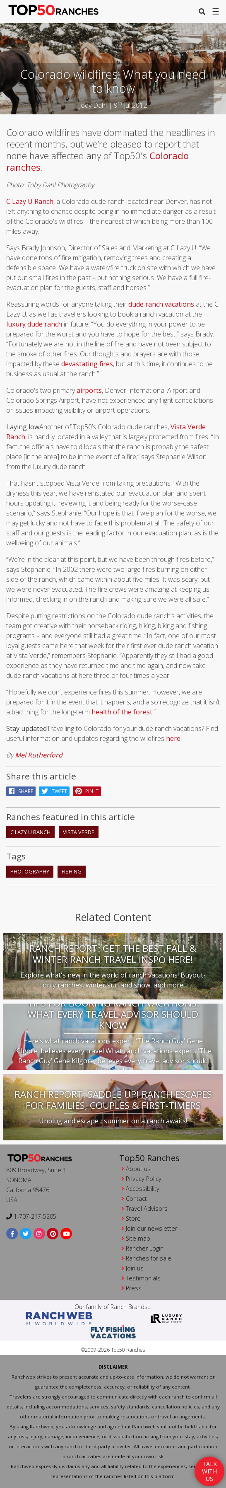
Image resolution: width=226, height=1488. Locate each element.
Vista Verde (78, 832)
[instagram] (40, 1233)
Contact (136, 1198)
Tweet (54, 791)
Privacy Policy (143, 1179)
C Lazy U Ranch (29, 201)
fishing (72, 871)
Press (134, 1288)
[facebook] (12, 1233)
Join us (135, 1268)
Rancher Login (144, 1248)
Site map (138, 1238)
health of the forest (121, 711)
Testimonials (143, 1278)
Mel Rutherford (39, 755)
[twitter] (26, 1233)
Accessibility (142, 1189)
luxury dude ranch (34, 324)
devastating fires (87, 363)
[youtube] (66, 1233)
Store (133, 1218)
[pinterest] (53, 1233)
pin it (87, 791)
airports (89, 390)
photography (29, 871)
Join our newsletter (151, 1228)
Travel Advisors (147, 1208)
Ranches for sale (148, 1258)
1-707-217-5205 (31, 1216)
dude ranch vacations (161, 304)
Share (21, 791)
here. (174, 738)
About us (138, 1169)
